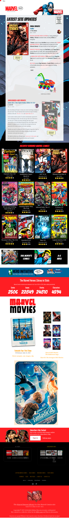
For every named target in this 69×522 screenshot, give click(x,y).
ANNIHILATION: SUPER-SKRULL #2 (38, 56)
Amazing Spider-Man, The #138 (26, 195)
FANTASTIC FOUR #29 (35, 49)
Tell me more (47, 438)
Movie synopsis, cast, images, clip (23, 356)
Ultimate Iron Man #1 (59, 161)
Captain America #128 (59, 227)
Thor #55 (42, 227)
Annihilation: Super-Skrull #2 (26, 162)
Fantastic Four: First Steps (22, 350)
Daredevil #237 (26, 227)
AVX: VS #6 (32, 63)
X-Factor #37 (59, 194)
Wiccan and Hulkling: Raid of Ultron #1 (9, 195)
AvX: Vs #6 (42, 161)
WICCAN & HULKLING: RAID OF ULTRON (38, 36)
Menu (4, 1)
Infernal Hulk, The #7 (42, 194)
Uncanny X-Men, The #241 (9, 227)
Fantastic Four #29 (9, 161)
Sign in (35, 438)
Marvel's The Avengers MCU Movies (51, 357)
